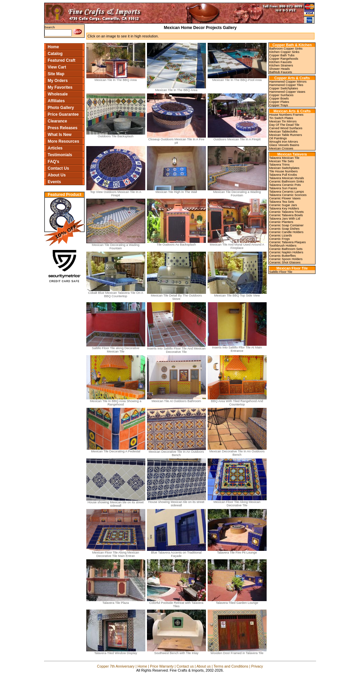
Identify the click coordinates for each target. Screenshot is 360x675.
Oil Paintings (278, 138)
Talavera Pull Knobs (283, 174)
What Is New (60, 134)
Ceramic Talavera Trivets (286, 212)
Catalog (55, 53)
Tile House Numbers (283, 171)
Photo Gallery (61, 107)
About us (204, 666)
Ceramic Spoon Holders (286, 259)
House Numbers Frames (286, 114)
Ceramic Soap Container (286, 225)
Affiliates (56, 101)
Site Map (56, 74)
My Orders (58, 80)
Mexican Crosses (281, 148)
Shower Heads (279, 69)
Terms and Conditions (230, 666)
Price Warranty (162, 666)
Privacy (257, 666)
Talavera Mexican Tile (284, 158)
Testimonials (60, 154)
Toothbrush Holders (283, 245)
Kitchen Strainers (281, 65)
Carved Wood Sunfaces (285, 128)
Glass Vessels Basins (284, 145)
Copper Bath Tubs (282, 55)
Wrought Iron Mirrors (283, 141)
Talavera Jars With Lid (284, 218)
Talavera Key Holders (284, 208)
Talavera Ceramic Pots (285, 185)
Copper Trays (278, 105)
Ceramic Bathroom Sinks (286, 181)
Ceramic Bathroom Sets (286, 249)
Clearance (57, 121)
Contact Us (58, 168)
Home (53, 47)
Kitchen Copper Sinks (284, 52)
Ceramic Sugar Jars (283, 205)
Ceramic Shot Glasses (285, 262)
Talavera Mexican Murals (286, 178)
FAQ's (53, 161)
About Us (57, 175)
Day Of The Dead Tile (284, 124)
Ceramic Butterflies (282, 255)
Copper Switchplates (283, 88)
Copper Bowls (279, 98)
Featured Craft (62, 60)
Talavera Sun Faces (283, 188)
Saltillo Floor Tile (280, 272)
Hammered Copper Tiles (286, 85)
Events (54, 181)
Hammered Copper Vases (287, 91)
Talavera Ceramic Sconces (288, 195)
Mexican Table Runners (285, 135)
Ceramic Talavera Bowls (286, 215)
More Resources (63, 141)
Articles (55, 148)
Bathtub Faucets (280, 72)
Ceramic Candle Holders (286, 232)
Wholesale (58, 94)
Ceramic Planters (281, 222)
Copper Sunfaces (281, 95)
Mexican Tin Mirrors (283, 121)
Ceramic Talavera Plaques (287, 242)
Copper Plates (279, 102)
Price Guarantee (63, 114)
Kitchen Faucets (280, 62)
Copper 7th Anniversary (115, 666)
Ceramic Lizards (280, 235)
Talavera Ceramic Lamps (286, 191)
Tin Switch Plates (281, 118)
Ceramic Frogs (279, 239)
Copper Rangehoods (283, 58)
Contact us (185, 666)
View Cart (57, 67)
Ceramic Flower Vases (285, 198)
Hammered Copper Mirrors (288, 81)
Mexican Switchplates (284, 168)
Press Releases (63, 127)
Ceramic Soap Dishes (284, 228)
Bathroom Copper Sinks (286, 48)
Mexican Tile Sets (281, 161)
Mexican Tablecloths (283, 131)
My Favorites (60, 87)
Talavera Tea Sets (281, 201)
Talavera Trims (279, 164)
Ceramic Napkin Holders (286, 252)
